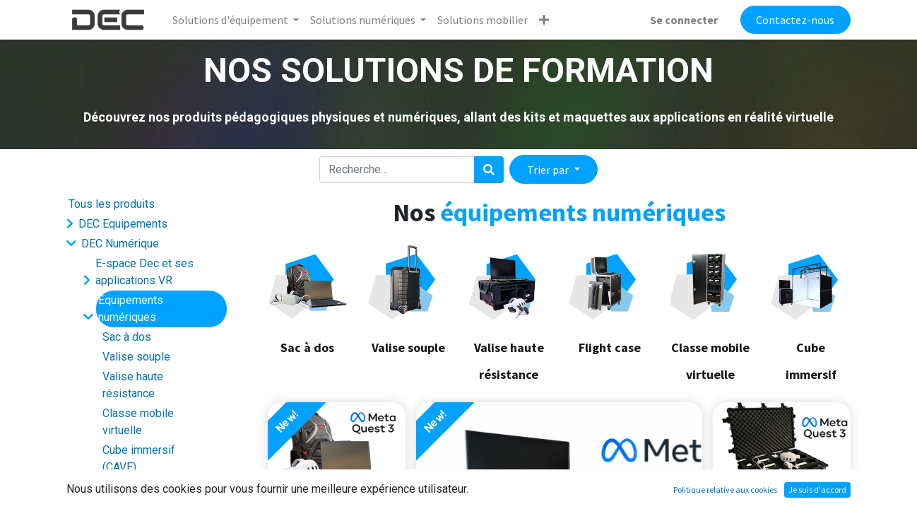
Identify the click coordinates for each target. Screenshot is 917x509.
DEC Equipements (122, 223)
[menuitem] (482, 20)
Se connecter (684, 20)
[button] (544, 20)
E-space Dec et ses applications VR (144, 272)
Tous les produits (112, 204)
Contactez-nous (795, 20)
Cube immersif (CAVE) (138, 458)
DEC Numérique (120, 243)
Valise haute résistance (132, 385)
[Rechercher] (489, 169)
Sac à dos (126, 337)
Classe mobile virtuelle (138, 421)
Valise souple (136, 356)
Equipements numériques (130, 308)
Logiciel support (135, 486)
